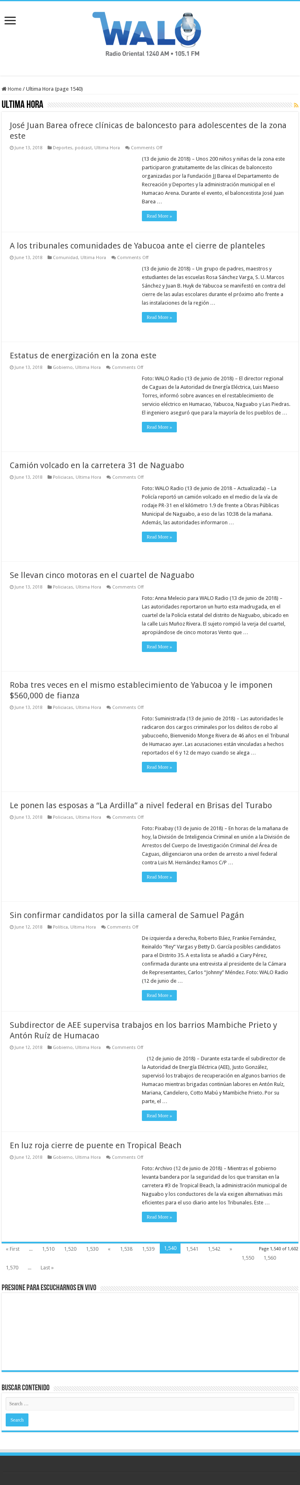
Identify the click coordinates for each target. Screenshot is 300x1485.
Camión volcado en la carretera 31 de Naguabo (97, 465)
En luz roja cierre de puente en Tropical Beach (95, 1145)
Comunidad (65, 257)
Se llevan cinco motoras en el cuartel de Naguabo (102, 575)
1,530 (92, 1249)
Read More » (159, 216)
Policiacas (63, 477)
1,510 (48, 1249)
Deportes (62, 147)
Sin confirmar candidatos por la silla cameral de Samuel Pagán (127, 915)
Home (12, 89)
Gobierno (63, 367)
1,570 (12, 1268)
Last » (47, 1268)
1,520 (70, 1249)
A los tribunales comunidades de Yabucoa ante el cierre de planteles (137, 246)
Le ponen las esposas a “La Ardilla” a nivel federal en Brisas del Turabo (141, 805)
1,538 (126, 1249)
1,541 (192, 1249)
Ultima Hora (107, 147)
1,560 (269, 1258)
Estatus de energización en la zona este (83, 355)
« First (13, 1249)
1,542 (214, 1249)
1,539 (148, 1249)
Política (60, 927)
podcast (83, 147)
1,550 (247, 1258)
